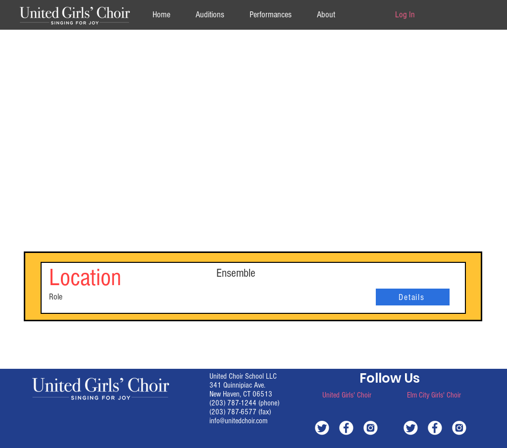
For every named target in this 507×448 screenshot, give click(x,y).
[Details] (413, 297)
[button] (326, 14)
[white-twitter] (322, 427)
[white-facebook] (346, 427)
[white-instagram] (370, 427)
